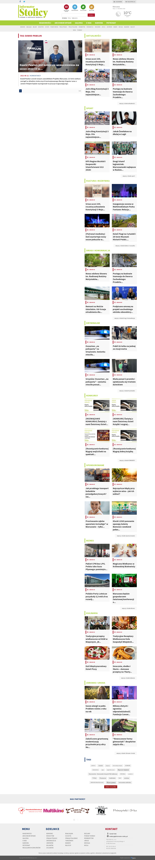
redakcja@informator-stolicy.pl (118, 836)
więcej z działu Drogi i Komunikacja (124, 318)
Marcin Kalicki (123, 770)
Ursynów (109, 27)
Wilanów (126, 27)
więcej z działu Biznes (128, 608)
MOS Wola (122, 774)
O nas (88, 23)
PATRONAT (111, 23)
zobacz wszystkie (110, 787)
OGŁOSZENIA (83, 7)
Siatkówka (112, 778)
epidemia (93, 765)
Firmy (69, 18)
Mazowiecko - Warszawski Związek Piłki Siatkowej (103, 774)
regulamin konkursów (31, 848)
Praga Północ (63, 27)
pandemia (130, 774)
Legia (103, 770)
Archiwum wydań (63, 23)
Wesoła (121, 27)
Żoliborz (79, 30)
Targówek (97, 27)
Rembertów (82, 27)
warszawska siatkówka (125, 782)
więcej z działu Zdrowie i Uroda (126, 753)
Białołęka (29, 27)
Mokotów (41, 27)
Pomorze (103, 778)
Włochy (132, 27)
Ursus (103, 27)
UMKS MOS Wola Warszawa (97, 782)
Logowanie (118, 2)
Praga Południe (73, 27)
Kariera (99, 23)
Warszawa (111, 782)
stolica (126, 778)
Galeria (79, 23)
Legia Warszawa (110, 770)
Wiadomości (45, 23)
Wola (74, 30)
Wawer (115, 27)
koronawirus (95, 770)
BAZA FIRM (91, 7)
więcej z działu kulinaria (128, 678)
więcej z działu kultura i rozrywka (125, 246)
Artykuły (64, 18)
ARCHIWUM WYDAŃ (66, 8)
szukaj (91, 15)
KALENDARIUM (74, 7)
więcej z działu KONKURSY (127, 460)
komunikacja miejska (117, 765)
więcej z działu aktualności (127, 103)
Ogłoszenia (75, 18)
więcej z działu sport (129, 176)
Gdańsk (100, 765)
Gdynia (108, 765)
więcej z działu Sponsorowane (126, 536)
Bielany (35, 27)
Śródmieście (89, 27)
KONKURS (127, 765)
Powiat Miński (54, 27)
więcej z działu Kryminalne (127, 391)
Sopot (120, 778)
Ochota (47, 27)
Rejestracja (130, 2)
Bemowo (22, 27)
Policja (94, 778)
